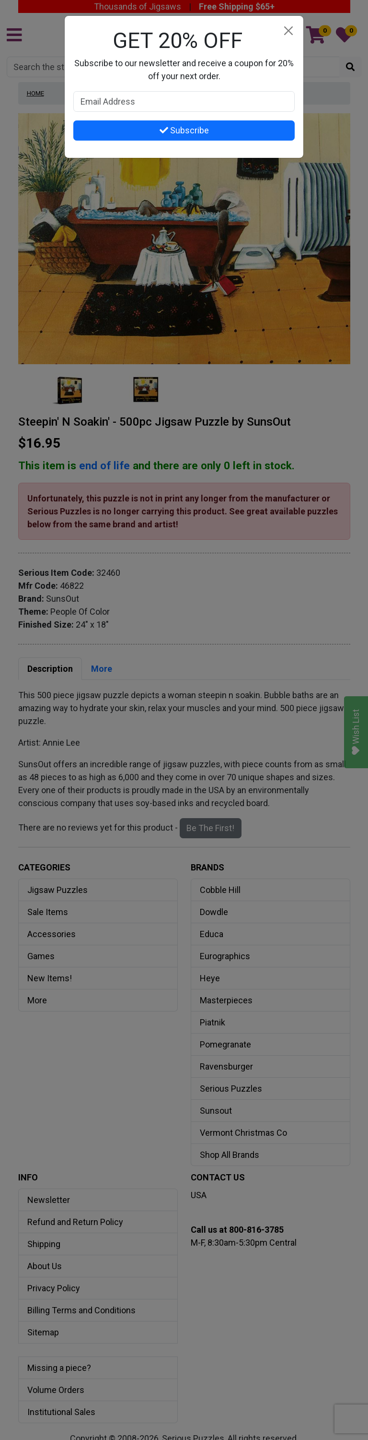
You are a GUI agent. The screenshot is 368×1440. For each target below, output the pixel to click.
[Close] (288, 30)
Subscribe (184, 130)
